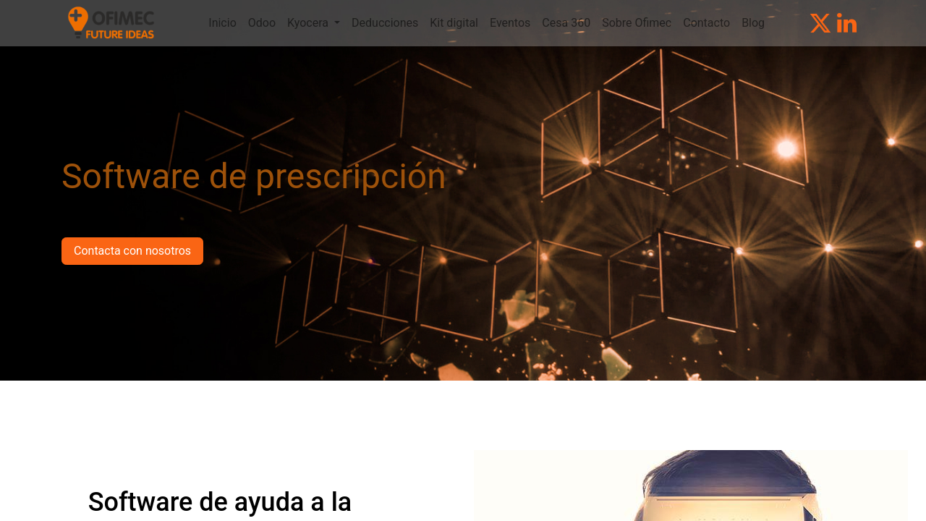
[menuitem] (222, 23)
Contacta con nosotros (132, 251)
